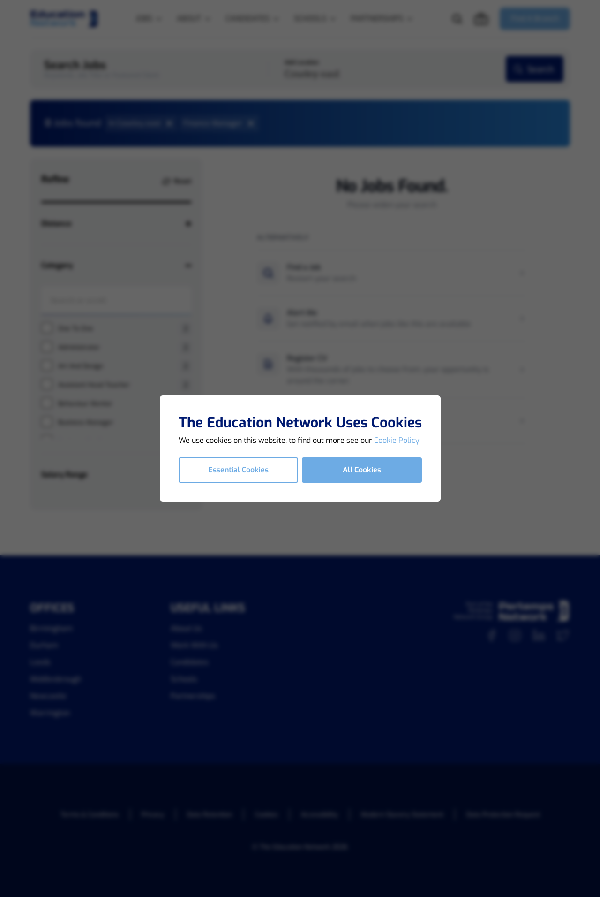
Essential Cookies (238, 470)
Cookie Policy (397, 440)
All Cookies (362, 470)
